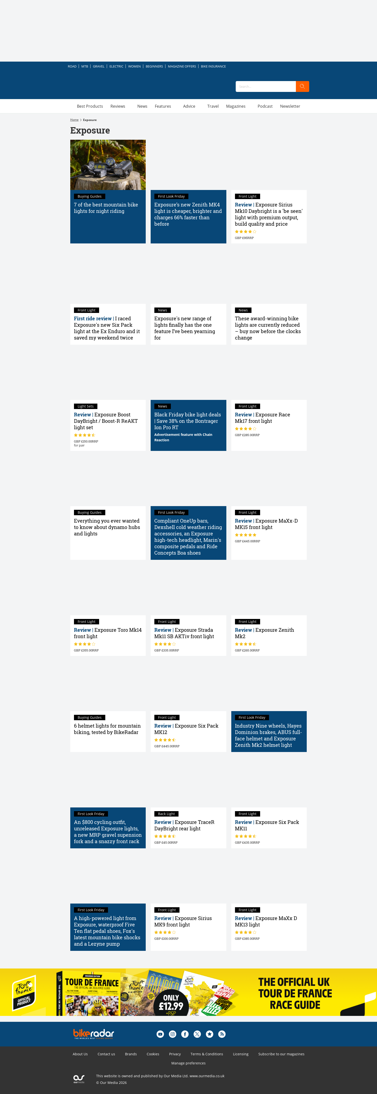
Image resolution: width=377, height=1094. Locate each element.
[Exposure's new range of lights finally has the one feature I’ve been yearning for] (188, 278)
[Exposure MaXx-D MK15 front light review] (269, 481)
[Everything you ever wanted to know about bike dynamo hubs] (108, 481)
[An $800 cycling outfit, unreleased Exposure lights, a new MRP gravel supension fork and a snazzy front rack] (108, 782)
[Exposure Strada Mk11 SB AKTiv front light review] (188, 590)
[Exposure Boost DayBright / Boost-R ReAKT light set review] (108, 375)
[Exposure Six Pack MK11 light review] (269, 782)
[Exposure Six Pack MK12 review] (188, 686)
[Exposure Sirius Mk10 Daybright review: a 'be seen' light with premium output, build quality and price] (269, 165)
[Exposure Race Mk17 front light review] (269, 375)
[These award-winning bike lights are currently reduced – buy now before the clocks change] (269, 278)
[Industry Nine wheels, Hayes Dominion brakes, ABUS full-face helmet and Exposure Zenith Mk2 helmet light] (269, 686)
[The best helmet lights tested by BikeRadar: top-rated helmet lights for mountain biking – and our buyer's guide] (108, 686)
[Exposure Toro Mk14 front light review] (108, 590)
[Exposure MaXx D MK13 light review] (269, 878)
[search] (302, 86)
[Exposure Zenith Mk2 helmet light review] (269, 590)
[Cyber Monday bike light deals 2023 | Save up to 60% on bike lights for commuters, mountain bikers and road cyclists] (188, 375)
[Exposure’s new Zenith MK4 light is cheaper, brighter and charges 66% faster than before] (188, 165)
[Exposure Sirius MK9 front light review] (188, 878)
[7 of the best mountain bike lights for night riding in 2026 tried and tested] (108, 165)
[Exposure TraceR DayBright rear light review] (188, 782)
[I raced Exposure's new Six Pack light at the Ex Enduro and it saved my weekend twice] (108, 278)
